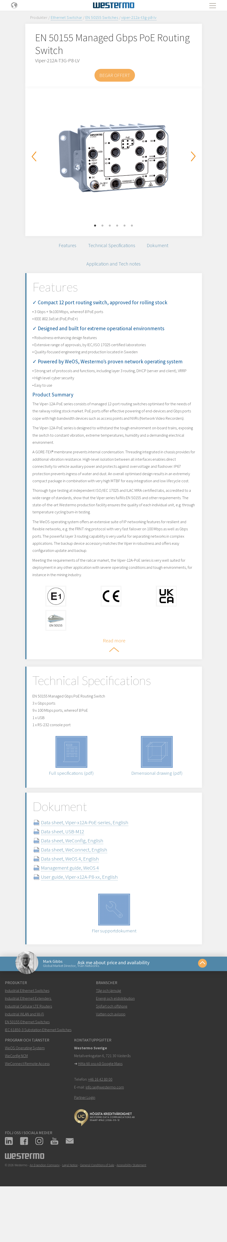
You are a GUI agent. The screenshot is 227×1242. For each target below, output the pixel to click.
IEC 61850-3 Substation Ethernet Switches (38, 1079)
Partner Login (84, 1147)
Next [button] (193, 156)
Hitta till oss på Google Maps (100, 1113)
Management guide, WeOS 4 (78, 915)
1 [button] (95, 225)
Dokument (161, 246)
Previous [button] (34, 156)
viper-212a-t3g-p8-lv (138, 17)
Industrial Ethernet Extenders (28, 1048)
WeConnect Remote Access (27, 1113)
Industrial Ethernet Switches (27, 1040)
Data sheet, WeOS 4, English (78, 906)
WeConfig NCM (16, 1105)
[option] (113, 157)
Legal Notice (70, 1215)
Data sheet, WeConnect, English (82, 897)
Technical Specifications (111, 246)
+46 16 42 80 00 (100, 1129)
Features (64, 246)
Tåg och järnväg (108, 1040)
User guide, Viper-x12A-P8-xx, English (87, 924)
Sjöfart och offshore (111, 1056)
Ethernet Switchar (66, 17)
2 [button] (102, 225)
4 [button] (117, 225)
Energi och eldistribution (115, 1048)
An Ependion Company (45, 1215)
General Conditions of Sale (97, 1215)
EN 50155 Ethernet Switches (27, 1072)
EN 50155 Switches (101, 17)
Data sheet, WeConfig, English (80, 888)
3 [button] (109, 225)
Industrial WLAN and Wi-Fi (24, 1064)
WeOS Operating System (25, 1098)
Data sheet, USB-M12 (70, 878)
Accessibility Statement (131, 1215)
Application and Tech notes (113, 267)
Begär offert (114, 75)
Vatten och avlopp (110, 1064)
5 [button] (124, 225)
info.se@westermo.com (105, 1137)
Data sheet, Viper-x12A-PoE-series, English (92, 869)
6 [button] (132, 225)
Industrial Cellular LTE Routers (28, 1056)
